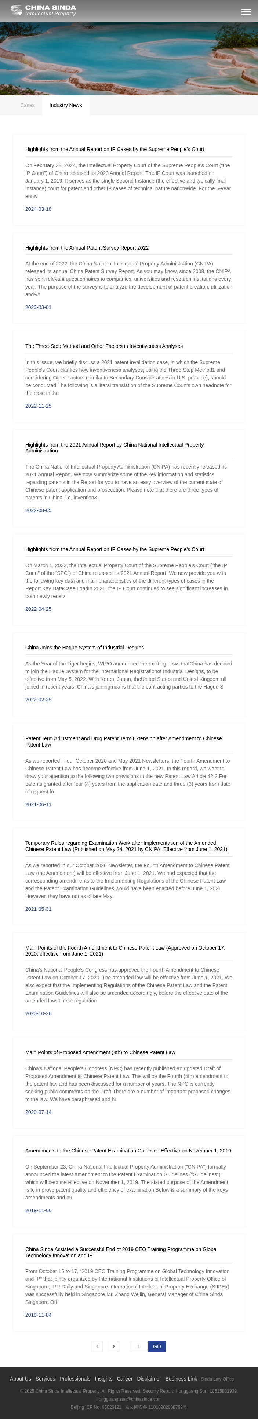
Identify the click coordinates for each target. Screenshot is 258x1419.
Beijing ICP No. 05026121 (96, 1407)
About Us (20, 1379)
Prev (97, 1346)
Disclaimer (149, 1379)
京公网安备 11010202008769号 (156, 1407)
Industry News (66, 105)
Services (45, 1379)
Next (113, 1346)
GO (157, 1346)
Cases (27, 105)
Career (125, 1379)
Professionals (74, 1379)
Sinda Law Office (217, 1379)
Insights (103, 1379)
